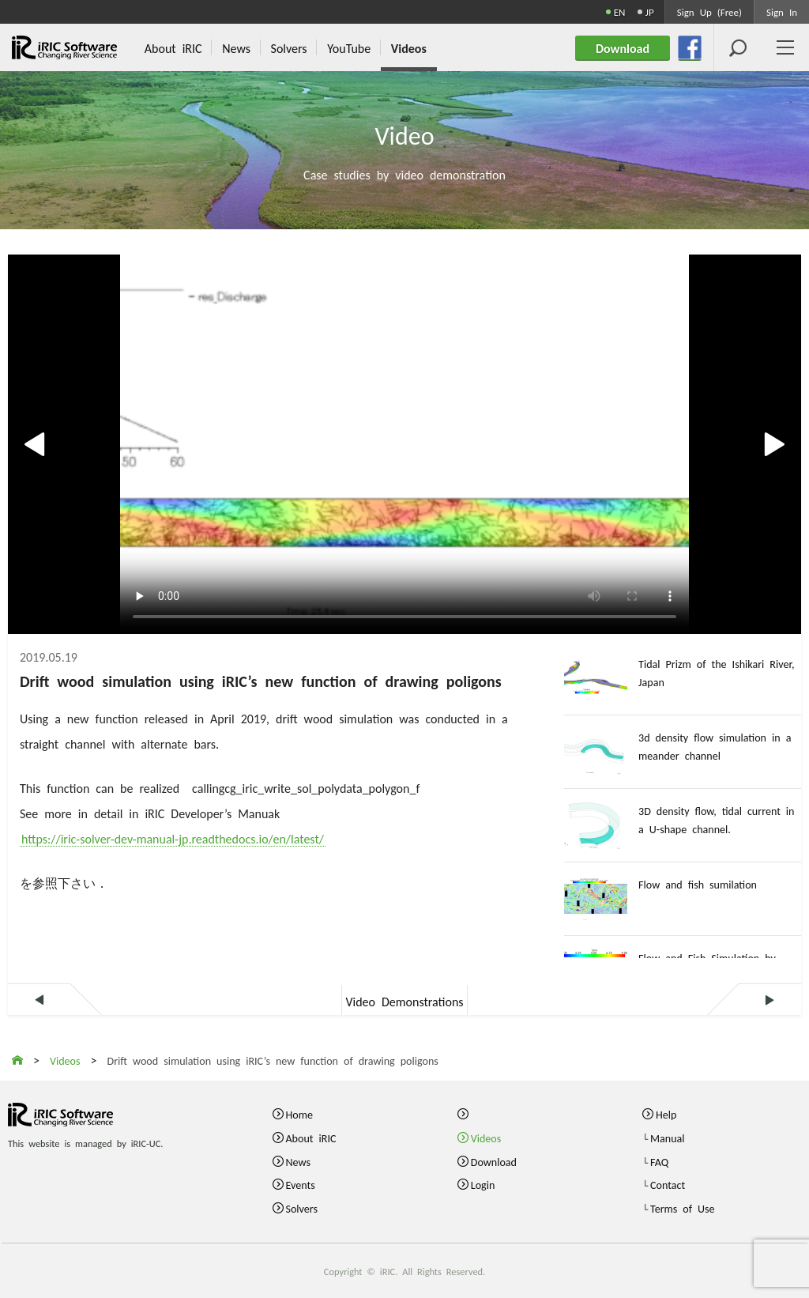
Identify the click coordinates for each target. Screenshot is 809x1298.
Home (298, 1113)
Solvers (301, 1207)
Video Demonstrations (404, 1000)
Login (483, 1184)
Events (299, 1184)
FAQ (659, 1161)
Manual (667, 1137)
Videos (486, 1137)
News (297, 1161)
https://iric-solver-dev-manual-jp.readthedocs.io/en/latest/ (172, 838)
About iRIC (310, 1137)
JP (649, 11)
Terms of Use (682, 1207)
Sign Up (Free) (709, 11)
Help (666, 1113)
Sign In (781, 11)
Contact (667, 1184)
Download (494, 1161)
